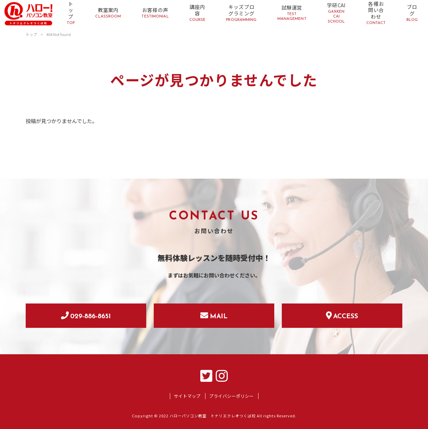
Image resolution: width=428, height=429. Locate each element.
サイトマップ (187, 396)
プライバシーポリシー (231, 396)
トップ (31, 34)
